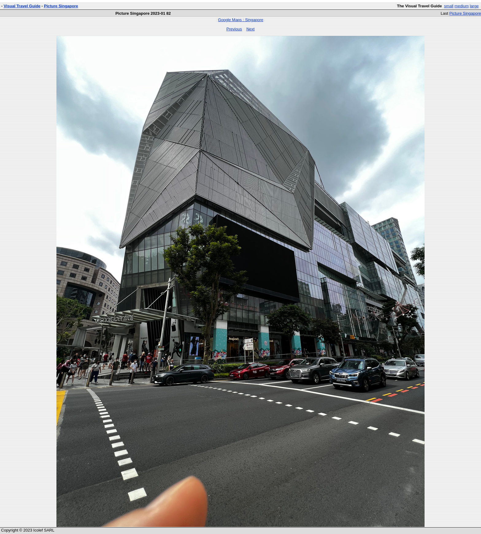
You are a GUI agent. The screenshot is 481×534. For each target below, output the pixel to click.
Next (250, 29)
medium (462, 6)
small (448, 6)
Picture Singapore (61, 6)
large (474, 6)
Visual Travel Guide (22, 6)
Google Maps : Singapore (240, 19)
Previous (234, 29)
